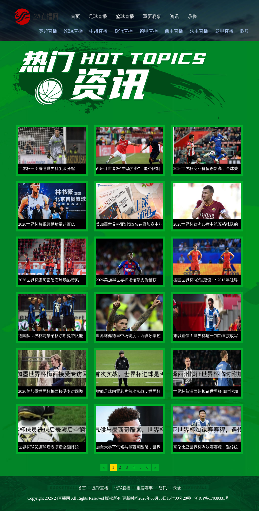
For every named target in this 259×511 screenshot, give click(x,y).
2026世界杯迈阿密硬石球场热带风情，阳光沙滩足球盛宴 (48, 281)
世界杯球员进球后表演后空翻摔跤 (48, 447)
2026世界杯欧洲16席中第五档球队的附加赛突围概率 (205, 225)
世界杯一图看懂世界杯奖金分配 (46, 168)
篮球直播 (125, 16)
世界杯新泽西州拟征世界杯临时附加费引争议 (205, 393)
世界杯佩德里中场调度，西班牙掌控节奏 (128, 337)
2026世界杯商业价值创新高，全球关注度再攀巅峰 (205, 170)
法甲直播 (199, 31)
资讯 (174, 16)
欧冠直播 (124, 31)
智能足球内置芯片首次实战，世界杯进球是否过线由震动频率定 (128, 393)
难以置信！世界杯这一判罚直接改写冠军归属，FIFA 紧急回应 (205, 337)
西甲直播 (174, 31)
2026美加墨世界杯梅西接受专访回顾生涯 (50, 393)
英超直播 (48, 31)
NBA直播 (73, 31)
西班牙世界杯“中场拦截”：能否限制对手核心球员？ (128, 170)
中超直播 (98, 31)
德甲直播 (149, 31)
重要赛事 (152, 16)
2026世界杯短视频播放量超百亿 (46, 224)
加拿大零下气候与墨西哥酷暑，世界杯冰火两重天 (128, 448)
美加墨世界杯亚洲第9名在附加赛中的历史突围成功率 (129, 225)
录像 (192, 16)
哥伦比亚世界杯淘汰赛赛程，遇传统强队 (205, 448)
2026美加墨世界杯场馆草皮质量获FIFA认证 (126, 281)
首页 (75, 16)
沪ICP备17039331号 (212, 498)
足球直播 (98, 16)
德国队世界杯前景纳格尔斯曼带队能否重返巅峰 (50, 337)
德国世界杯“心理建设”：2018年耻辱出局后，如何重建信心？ (205, 281)
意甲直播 (224, 31)
